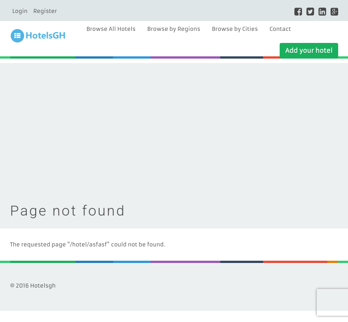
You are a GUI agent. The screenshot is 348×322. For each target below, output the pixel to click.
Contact (280, 28)
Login (20, 11)
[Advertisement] (174, 125)
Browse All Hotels (111, 28)
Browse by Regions (173, 28)
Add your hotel (308, 51)
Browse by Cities (235, 28)
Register (45, 11)
